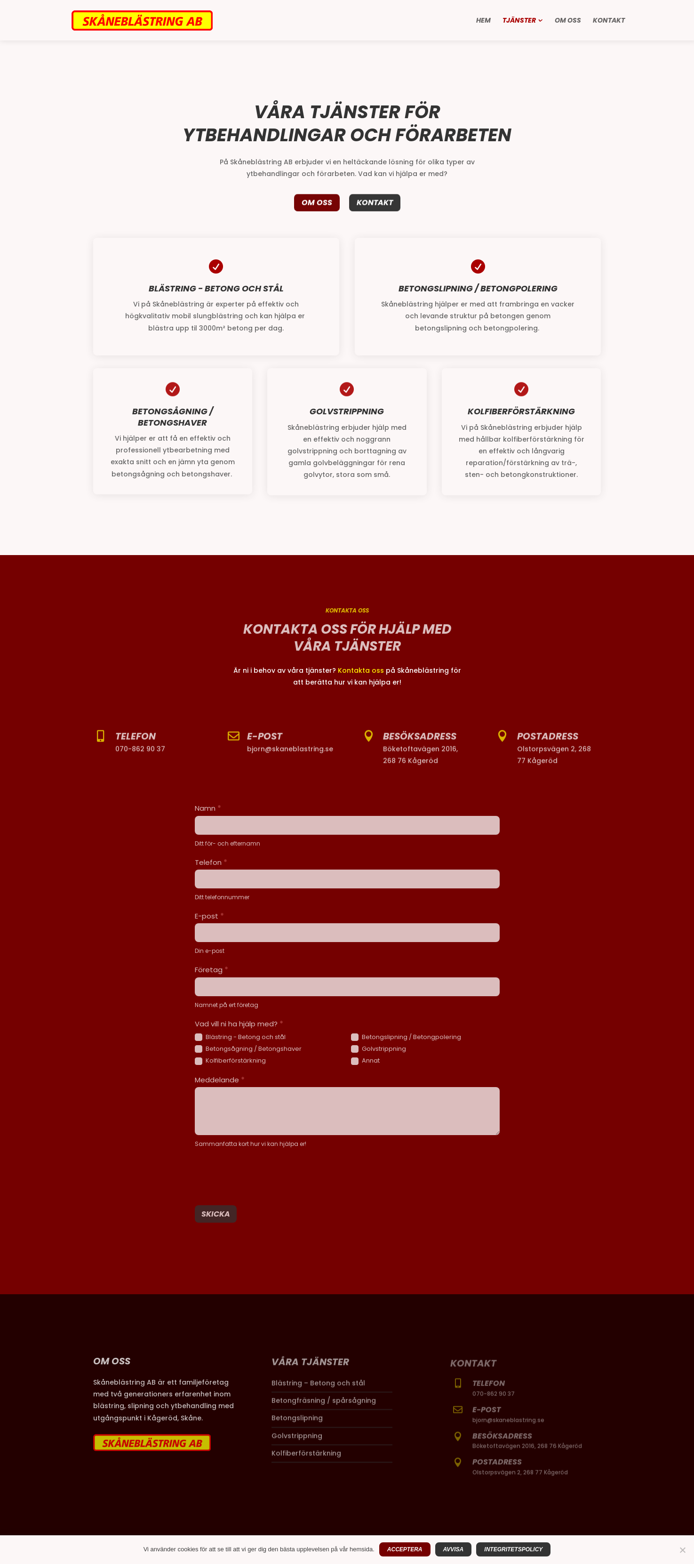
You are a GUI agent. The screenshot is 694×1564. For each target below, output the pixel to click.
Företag (211, 970)
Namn (208, 808)
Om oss (568, 21)
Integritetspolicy (513, 1549)
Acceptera (405, 1549)
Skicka (215, 1214)
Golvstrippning (378, 1049)
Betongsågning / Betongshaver (248, 1049)
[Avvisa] (682, 1550)
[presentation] (266, 1175)
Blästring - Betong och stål (240, 1037)
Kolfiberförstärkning (230, 1061)
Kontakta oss (361, 670)
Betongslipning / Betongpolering (406, 1037)
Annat (365, 1061)
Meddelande (220, 1080)
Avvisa (453, 1549)
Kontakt (609, 21)
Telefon (211, 862)
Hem (483, 21)
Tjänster (519, 21)
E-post (209, 916)
